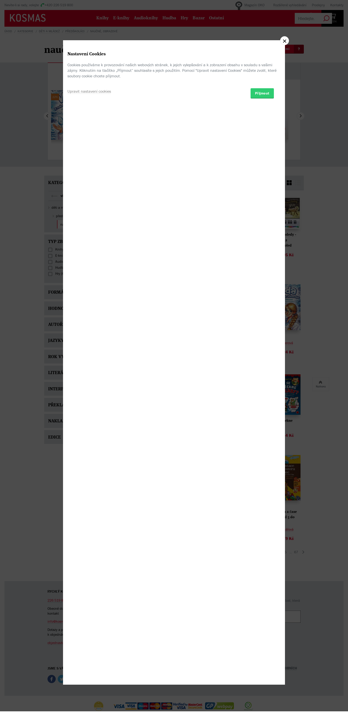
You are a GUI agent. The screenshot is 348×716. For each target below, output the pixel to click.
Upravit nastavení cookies (89, 382)
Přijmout (262, 384)
